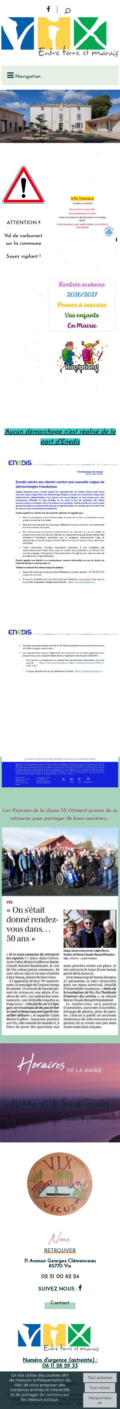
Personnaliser (100, 1400)
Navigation (28, 76)
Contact (60, 1302)
